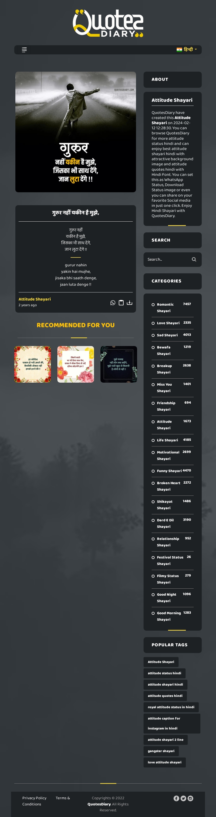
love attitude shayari (165, 762)
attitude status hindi (164, 673)
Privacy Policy (34, 798)
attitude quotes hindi (165, 696)
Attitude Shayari (35, 299)
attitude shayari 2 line (165, 740)
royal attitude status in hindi (171, 707)
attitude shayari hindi (165, 684)
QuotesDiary (99, 804)
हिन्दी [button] (185, 49)
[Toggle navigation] (24, 49)
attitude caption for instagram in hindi (164, 723)
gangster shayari (161, 751)
